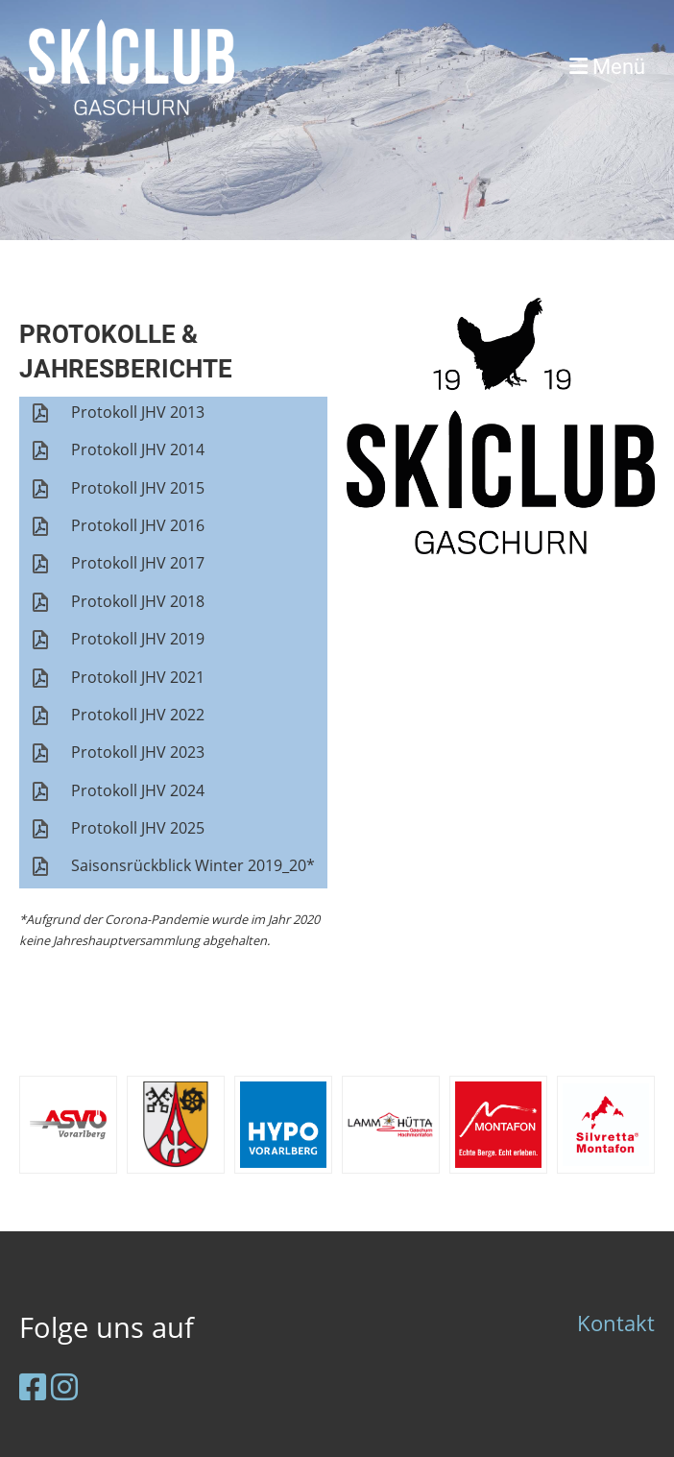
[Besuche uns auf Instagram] (64, 1386)
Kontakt (616, 1323)
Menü (607, 67)
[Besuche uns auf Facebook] (32, 1386)
